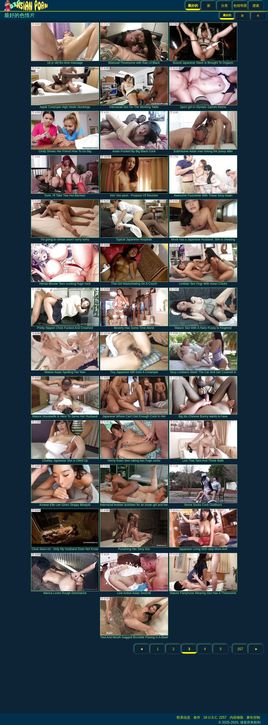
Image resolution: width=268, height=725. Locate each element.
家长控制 (253, 717)
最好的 (227, 15)
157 (240, 649)
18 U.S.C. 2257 (215, 717)
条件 (196, 717)
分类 (224, 5)
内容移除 (236, 717)
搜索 (255, 5)
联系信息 (183, 717)
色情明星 (240, 5)
